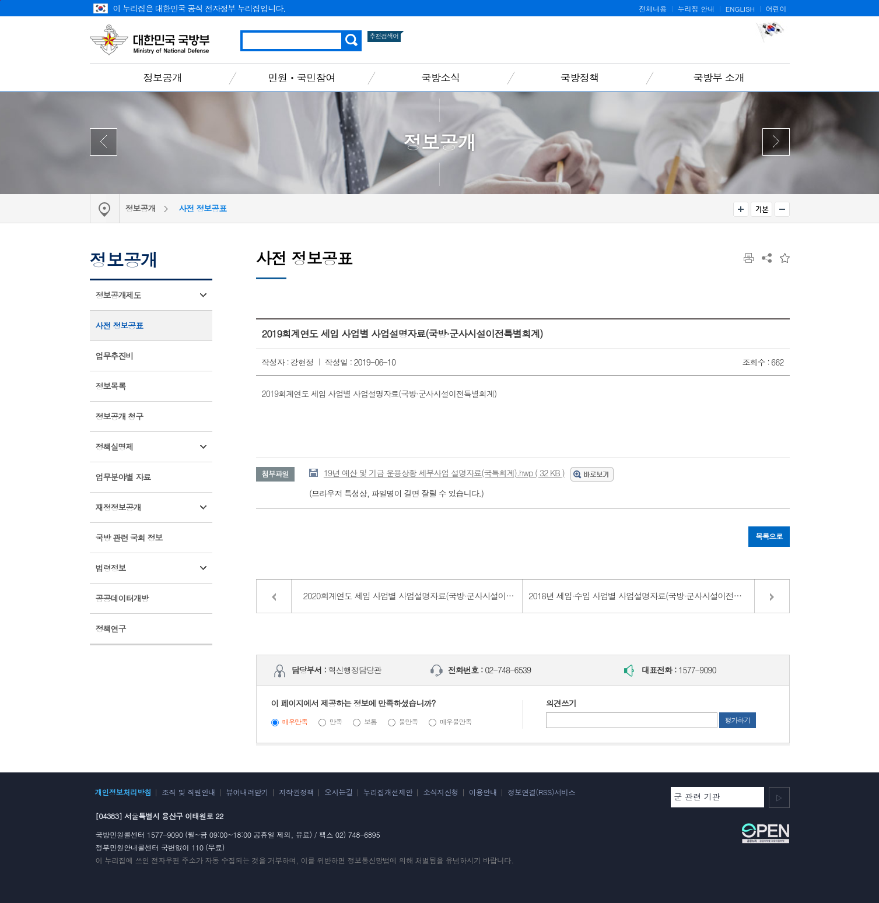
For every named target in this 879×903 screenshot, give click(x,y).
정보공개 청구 (119, 416)
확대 (740, 209)
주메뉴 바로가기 (0, 0)
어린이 (776, 8)
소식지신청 (440, 792)
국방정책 (580, 77)
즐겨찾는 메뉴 (785, 258)
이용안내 (483, 792)
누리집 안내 (696, 8)
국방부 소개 (718, 77)
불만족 (408, 721)
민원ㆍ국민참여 (301, 77)
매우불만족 (455, 721)
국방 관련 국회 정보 (129, 537)
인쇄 (749, 258)
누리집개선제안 (388, 792)
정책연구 (111, 628)
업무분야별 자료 (123, 477)
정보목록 (111, 386)
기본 (761, 209)
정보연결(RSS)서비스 (541, 792)
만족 (336, 721)
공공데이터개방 (122, 598)
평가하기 (738, 720)
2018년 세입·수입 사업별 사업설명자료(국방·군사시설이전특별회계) (648, 596)
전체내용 (653, 8)
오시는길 (338, 792)
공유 (767, 258)
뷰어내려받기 (247, 792)
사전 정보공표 (203, 208)
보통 (370, 721)
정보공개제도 (118, 295)
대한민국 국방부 (149, 39)
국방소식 (440, 77)
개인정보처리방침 (123, 792)
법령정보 (111, 568)
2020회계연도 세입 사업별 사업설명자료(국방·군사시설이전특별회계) (413, 596)
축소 (782, 209)
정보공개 (162, 77)
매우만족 (294, 721)
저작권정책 (296, 792)
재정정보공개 (118, 507)
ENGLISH (740, 8)
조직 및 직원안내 (188, 792)
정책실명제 (115, 446)
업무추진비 (115, 355)
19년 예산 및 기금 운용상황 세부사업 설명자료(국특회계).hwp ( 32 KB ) (444, 473)
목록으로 (768, 536)
